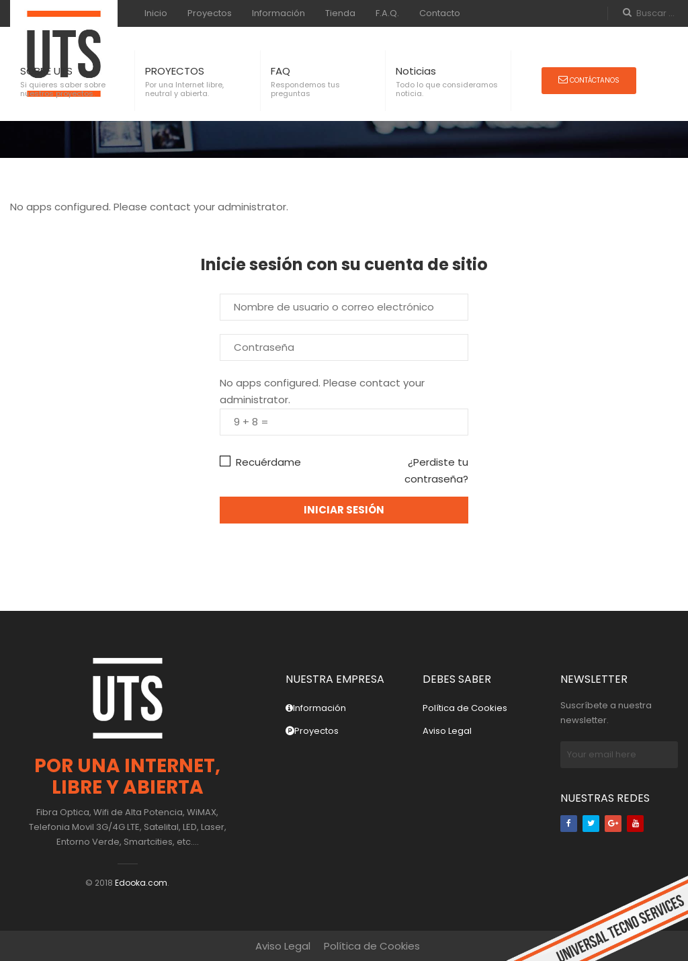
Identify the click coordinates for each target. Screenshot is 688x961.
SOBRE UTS (46, 71)
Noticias (416, 71)
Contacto (439, 13)
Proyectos (209, 13)
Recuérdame (260, 462)
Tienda (340, 13)
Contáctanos (588, 80)
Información (278, 13)
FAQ (280, 71)
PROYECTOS (174, 71)
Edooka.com (141, 882)
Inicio (155, 13)
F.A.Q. (387, 13)
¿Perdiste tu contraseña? (436, 470)
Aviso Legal (447, 730)
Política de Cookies (465, 708)
